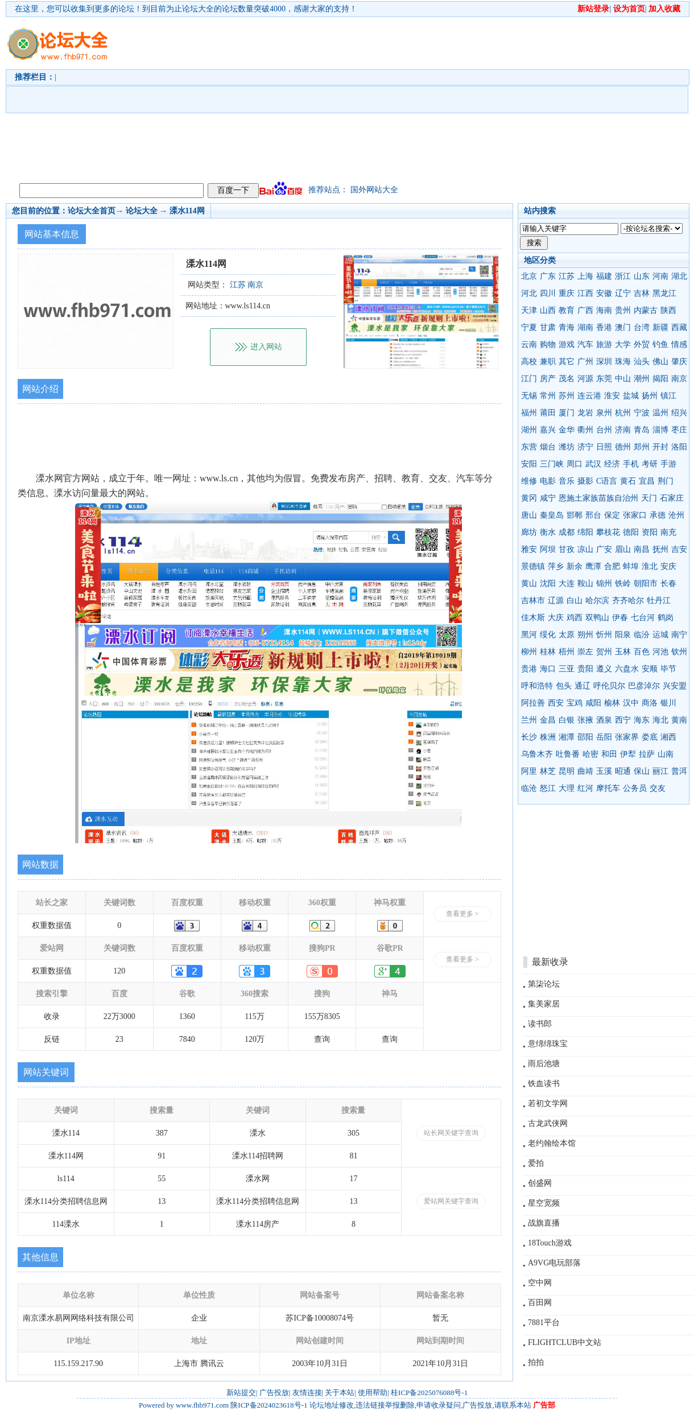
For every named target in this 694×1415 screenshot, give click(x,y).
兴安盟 (675, 686)
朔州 (585, 634)
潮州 (642, 378)
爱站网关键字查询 (451, 1201)
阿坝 (548, 549)
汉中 (631, 703)
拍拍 (536, 1362)
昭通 (623, 771)
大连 (567, 583)
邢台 (593, 515)
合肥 (612, 566)
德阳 (631, 532)
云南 (529, 344)
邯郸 (575, 515)
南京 (679, 378)
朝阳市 (646, 583)
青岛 (642, 430)
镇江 (668, 395)
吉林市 (533, 600)
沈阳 (548, 583)
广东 (548, 276)
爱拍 (536, 1163)
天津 (529, 310)
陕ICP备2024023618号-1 (268, 1405)
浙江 (623, 276)
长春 (668, 583)
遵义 (604, 669)
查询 (322, 1039)
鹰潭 (593, 566)
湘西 (668, 737)
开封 (660, 447)
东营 (529, 447)
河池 (660, 651)
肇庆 (679, 361)
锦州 (604, 583)
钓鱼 (660, 344)
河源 (585, 378)
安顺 (650, 669)
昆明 (567, 771)
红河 (585, 788)
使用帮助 (372, 1392)
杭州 (623, 413)
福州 (529, 413)
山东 (642, 276)
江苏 (567, 276)
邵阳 (585, 737)
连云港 (589, 395)
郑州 (642, 447)
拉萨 (647, 754)
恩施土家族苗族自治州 (598, 498)
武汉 (593, 464)
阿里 (529, 771)
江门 (529, 378)
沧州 (676, 515)
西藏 (679, 327)
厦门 (567, 413)
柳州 (529, 651)
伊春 (620, 617)
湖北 (679, 276)
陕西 (668, 310)
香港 (604, 327)
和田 (609, 754)
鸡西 (575, 617)
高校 (529, 361)
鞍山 (585, 583)
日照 (604, 447)
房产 (548, 378)
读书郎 (540, 1024)
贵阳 (585, 669)
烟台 (548, 447)
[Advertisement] (360, 97)
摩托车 (608, 788)
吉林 (642, 293)
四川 (548, 293)
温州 (660, 413)
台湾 (642, 327)
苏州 (567, 395)
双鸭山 (597, 617)
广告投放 (274, 1392)
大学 (623, 344)
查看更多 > (462, 914)
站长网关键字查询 (451, 1133)
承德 (658, 515)
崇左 (585, 651)
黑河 (529, 634)
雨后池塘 (544, 1063)
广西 (585, 310)
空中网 (540, 1282)
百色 (642, 651)
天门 (649, 498)
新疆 (660, 327)
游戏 (567, 344)
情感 (679, 344)
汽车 (585, 344)
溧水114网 (187, 211)
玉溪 (604, 771)
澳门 (623, 327)
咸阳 (593, 703)
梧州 (567, 651)
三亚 (567, 669)
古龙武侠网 (548, 1123)
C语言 (606, 481)
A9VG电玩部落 (554, 1263)
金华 (567, 430)
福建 (604, 276)
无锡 (529, 395)
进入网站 (266, 347)
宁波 (642, 413)
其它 (567, 361)
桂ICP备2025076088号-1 (429, 1392)
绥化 (548, 634)
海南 (604, 310)
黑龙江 (664, 293)
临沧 (529, 788)
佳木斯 (533, 617)
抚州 (660, 549)
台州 (604, 430)
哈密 (590, 754)
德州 (623, 447)
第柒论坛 (544, 984)
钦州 (679, 651)
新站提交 (241, 1392)
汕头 (642, 361)
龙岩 (585, 413)
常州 (548, 395)
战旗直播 (544, 1223)
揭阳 (660, 378)
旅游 (604, 344)
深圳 (604, 361)
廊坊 (529, 532)
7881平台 (544, 1322)
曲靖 (585, 771)
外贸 (642, 344)
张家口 (635, 515)
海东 (642, 720)
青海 (567, 327)
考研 (650, 464)
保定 (612, 515)
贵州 (623, 310)
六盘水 (627, 669)
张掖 (585, 720)
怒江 (548, 788)
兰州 (529, 720)
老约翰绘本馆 (552, 1143)
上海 (585, 276)
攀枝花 (608, 532)
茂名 (567, 378)
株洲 (548, 737)
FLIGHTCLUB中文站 (564, 1342)
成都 (567, 532)
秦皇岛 (552, 515)
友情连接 (307, 1392)
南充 (668, 532)
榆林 (612, 703)
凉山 (585, 549)
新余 (575, 566)
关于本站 (339, 1392)
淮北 (650, 566)
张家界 (627, 737)
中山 (623, 378)
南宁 (679, 634)
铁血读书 (544, 1083)
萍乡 (556, 566)
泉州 (604, 413)
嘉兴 (548, 430)
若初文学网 (548, 1103)
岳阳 (604, 737)
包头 (564, 686)
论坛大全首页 (91, 211)
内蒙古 (646, 310)
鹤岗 (666, 617)
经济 (612, 464)
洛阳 (679, 447)
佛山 (660, 361)
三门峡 (552, 464)
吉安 (679, 549)
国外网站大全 (374, 189)
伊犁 (628, 754)
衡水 (548, 532)
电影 (548, 481)
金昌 (548, 720)
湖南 (585, 327)
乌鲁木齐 (537, 754)
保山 (642, 771)
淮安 (612, 395)
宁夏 (529, 327)
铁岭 (623, 583)
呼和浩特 (537, 686)
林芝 (548, 771)
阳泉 (623, 634)
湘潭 (567, 737)
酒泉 (604, 720)
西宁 (623, 720)
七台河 (643, 617)
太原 (567, 634)
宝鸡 (575, 703)
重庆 (567, 293)
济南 (623, 430)
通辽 (582, 686)
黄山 (529, 583)
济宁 (585, 447)
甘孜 (567, 549)
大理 (567, 788)
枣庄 (679, 430)
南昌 (642, 549)
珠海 (623, 361)
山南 (666, 754)
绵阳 (585, 532)
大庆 (556, 617)
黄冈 (529, 498)
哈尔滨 (597, 600)
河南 (660, 276)
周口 (575, 464)
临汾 (642, 634)
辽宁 (623, 293)
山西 (548, 310)
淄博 (660, 430)
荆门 (666, 481)
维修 (529, 481)
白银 (567, 720)
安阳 (529, 464)
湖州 (529, 430)
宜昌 (647, 481)
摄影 (585, 481)
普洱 (679, 771)
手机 (631, 464)
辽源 (556, 600)
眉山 (623, 549)
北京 (529, 276)
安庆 (668, 566)
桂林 (548, 651)
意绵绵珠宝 (548, 1043)
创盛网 (540, 1183)
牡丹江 (659, 600)
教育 (567, 310)
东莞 (604, 378)
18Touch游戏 (550, 1243)
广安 (604, 549)
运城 (660, 634)
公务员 (635, 788)
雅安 (529, 549)
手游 (668, 464)
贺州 (604, 651)
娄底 (650, 737)
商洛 (650, 703)
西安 (556, 703)
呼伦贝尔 (609, 686)
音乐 (567, 481)
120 (119, 971)
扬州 (650, 395)
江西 (585, 293)
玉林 (623, 651)
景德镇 (533, 566)
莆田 (548, 413)
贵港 (529, 669)
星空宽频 (544, 1203)
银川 (668, 703)
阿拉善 (533, 703)
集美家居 (544, 1004)
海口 (548, 669)
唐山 (529, 515)
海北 (660, 720)
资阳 (650, 532)
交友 (658, 788)
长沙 (529, 737)
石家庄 (672, 498)
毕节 (668, 669)
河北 (529, 293)
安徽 (604, 293)
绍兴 (679, 413)
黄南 (679, 720)
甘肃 (548, 327)
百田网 (540, 1302)
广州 (585, 361)
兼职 (548, 361)
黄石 (628, 481)
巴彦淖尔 (644, 686)
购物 (548, 344)
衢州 (585, 430)
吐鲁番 (568, 754)
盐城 (631, 395)
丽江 (660, 771)
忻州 (604, 634)
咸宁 (548, 498)
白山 (575, 600)
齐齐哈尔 (628, 600)
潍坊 (567, 447)
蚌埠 (631, 566)
